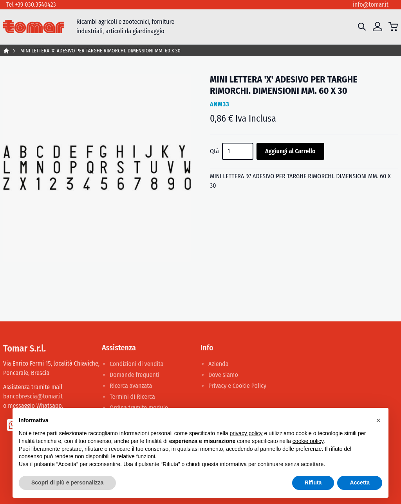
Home (6, 51)
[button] (378, 420)
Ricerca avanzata (131, 385)
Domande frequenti (134, 374)
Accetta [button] (360, 482)
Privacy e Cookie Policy (237, 385)
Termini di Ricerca (132, 396)
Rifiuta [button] (313, 482)
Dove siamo (223, 374)
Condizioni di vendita (137, 364)
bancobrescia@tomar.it (33, 396)
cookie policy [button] (308, 441)
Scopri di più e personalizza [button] (67, 482)
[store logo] (33, 27)
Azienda (218, 364)
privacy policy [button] (246, 433)
